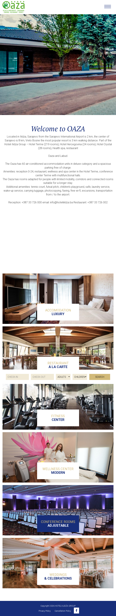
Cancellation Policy (63, 611)
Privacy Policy (45, 611)
